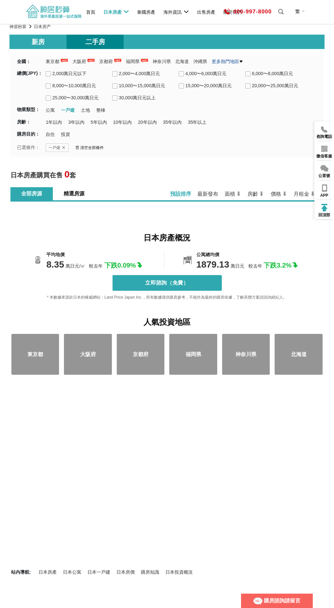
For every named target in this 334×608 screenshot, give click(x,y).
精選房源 (74, 193)
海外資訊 (176, 11)
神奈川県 (162, 61)
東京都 (52, 61)
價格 (276, 194)
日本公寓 (72, 572)
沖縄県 (200, 61)
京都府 (106, 61)
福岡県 (133, 61)
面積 (230, 194)
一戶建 (57, 147)
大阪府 (79, 61)
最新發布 (207, 194)
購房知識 (150, 572)
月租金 (301, 194)
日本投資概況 (179, 572)
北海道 (182, 61)
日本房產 (116, 11)
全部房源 (31, 193)
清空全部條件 (89, 147)
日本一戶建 (98, 572)
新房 (38, 41)
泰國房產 (146, 12)
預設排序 (180, 194)
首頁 (90, 12)
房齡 (253, 194)
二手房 (95, 41)
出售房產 (206, 12)
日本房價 (125, 572)
